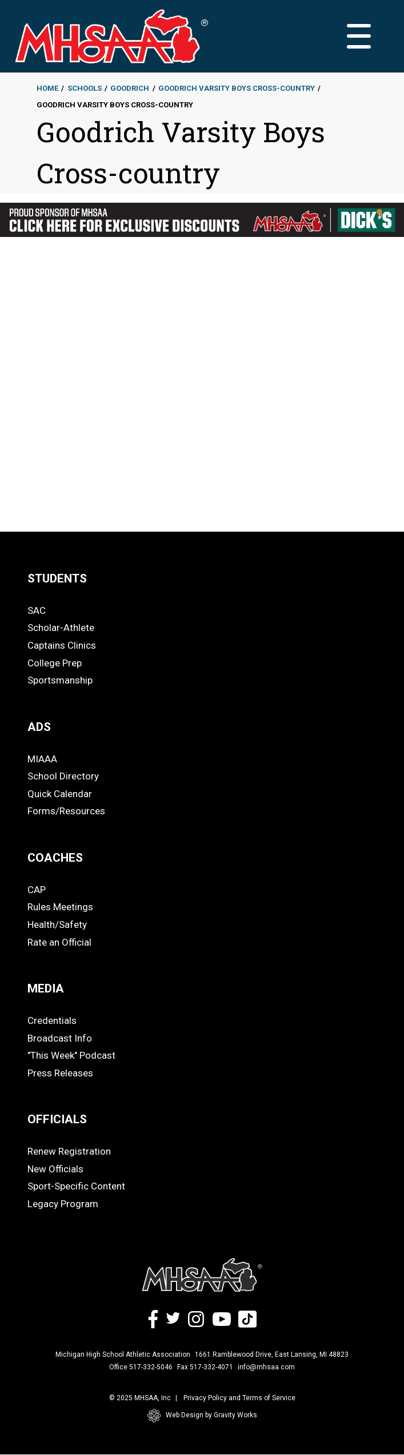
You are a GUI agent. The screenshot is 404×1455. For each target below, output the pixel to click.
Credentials (52, 1020)
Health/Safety (57, 924)
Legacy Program (62, 1203)
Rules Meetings (60, 907)
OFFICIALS (57, 1119)
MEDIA (45, 988)
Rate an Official (59, 942)
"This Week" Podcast (71, 1055)
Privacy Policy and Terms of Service (239, 1398)
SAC (36, 610)
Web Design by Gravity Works (202, 1415)
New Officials (55, 1169)
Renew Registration (69, 1151)
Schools (84, 88)
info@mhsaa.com (266, 1367)
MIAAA (42, 759)
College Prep (54, 663)
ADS (39, 727)
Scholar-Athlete (60, 627)
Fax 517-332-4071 (205, 1367)
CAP (36, 889)
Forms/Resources (66, 811)
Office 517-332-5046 (141, 1367)
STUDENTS (57, 578)
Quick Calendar (59, 793)
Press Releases (60, 1073)
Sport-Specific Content (76, 1186)
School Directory (63, 776)
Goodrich (129, 88)
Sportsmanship (60, 680)
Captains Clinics (61, 645)
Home (47, 88)
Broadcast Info (59, 1038)
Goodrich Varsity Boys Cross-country (236, 88)
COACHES (55, 858)
